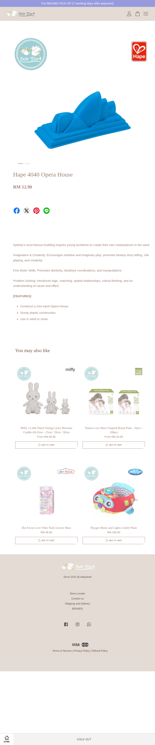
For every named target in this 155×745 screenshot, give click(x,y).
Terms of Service (62, 650)
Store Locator (77, 593)
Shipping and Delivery (77, 603)
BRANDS (77, 608)
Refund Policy (100, 650)
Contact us (77, 598)
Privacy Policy (82, 650)
